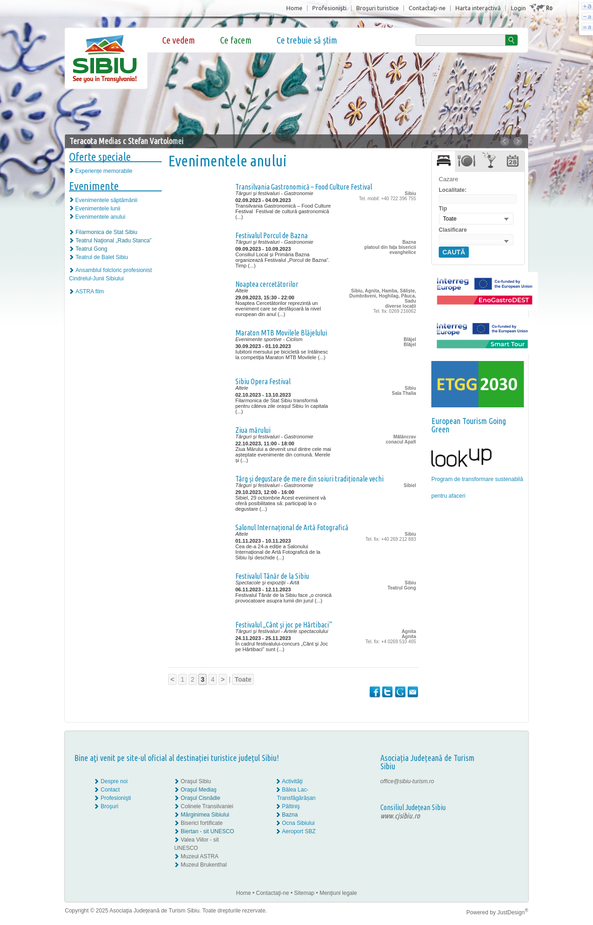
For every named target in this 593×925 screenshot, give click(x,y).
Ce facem (236, 40)
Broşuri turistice (377, 8)
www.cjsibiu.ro (400, 815)
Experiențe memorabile (103, 171)
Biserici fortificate (202, 823)
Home (294, 8)
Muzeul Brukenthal (204, 865)
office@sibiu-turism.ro (407, 781)
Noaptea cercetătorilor (266, 284)
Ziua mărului (253, 430)
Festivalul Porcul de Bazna (271, 235)
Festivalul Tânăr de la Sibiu (272, 576)
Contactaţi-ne (427, 8)
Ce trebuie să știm (307, 40)
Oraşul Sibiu (196, 781)
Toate (242, 679)
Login (518, 8)
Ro (549, 8)
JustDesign (512, 912)
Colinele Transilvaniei (207, 806)
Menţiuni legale (338, 893)
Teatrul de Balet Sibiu (102, 257)
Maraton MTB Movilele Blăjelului (281, 333)
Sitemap (304, 893)
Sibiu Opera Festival (262, 381)
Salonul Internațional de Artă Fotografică (291, 527)
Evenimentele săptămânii (106, 200)
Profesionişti (329, 8)
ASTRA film (90, 291)
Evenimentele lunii (97, 208)
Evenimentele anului (100, 217)
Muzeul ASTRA (199, 856)
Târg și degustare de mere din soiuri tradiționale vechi (309, 479)
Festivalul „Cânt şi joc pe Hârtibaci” (283, 625)
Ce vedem (178, 40)
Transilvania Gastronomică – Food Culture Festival (303, 187)
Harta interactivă (478, 8)
